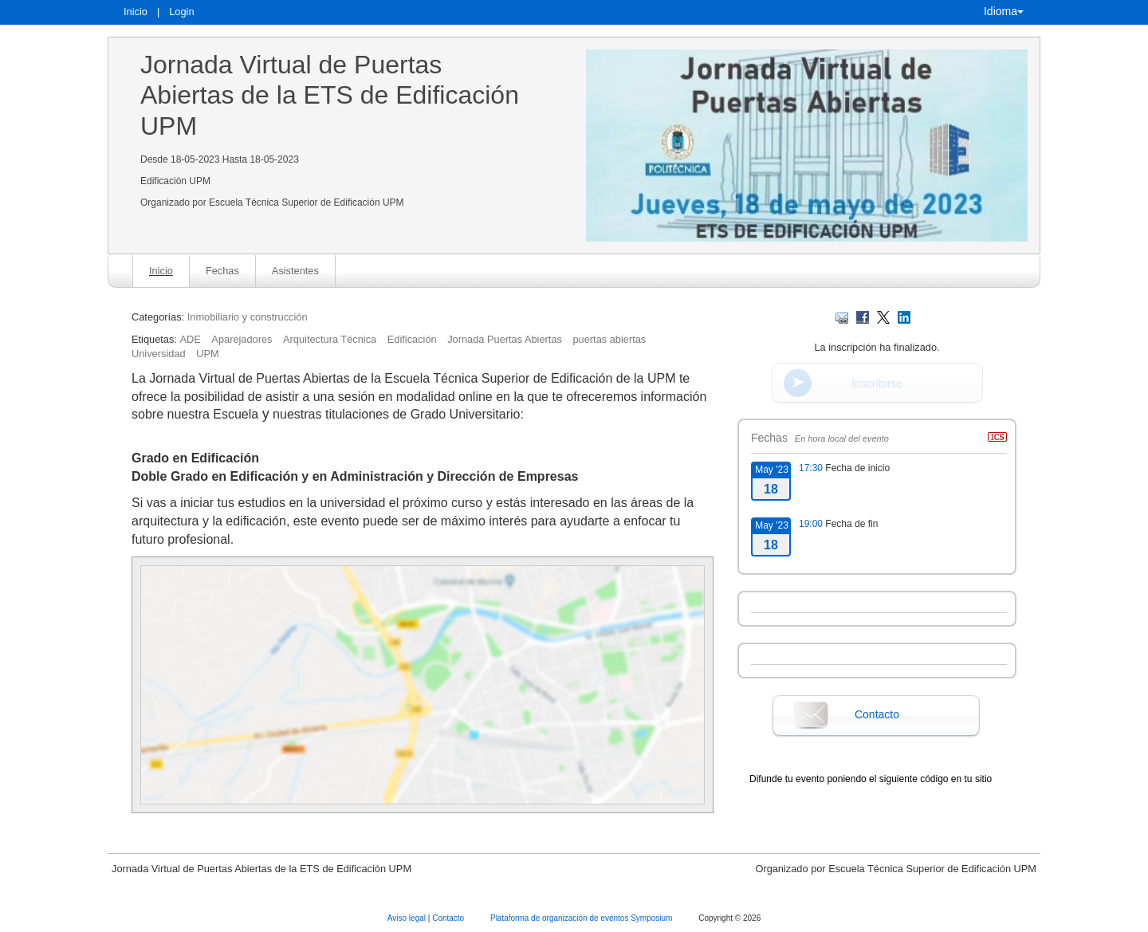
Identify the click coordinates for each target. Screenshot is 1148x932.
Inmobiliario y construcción (247, 317)
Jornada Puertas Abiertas (504, 339)
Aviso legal (407, 918)
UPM (207, 354)
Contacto (877, 714)
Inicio (135, 12)
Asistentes (295, 271)
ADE (189, 339)
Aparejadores (241, 339)
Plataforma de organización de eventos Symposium (582, 918)
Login (181, 12)
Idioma (1004, 11)
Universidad (159, 354)
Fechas (222, 271)
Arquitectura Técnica (329, 339)
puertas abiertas (609, 339)
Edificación (412, 339)
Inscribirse (876, 383)
